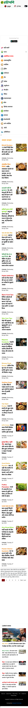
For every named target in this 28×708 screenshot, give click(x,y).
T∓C (19, 693)
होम (1, 135)
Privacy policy (13, 695)
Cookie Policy (8, 693)
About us (3, 693)
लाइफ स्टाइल (6, 140)
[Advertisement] (14, 19)
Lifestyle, (7, 159)
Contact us (24, 693)
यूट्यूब (7, 6)
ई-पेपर (17, 6)
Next (21, 580)
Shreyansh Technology (16, 703)
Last (25, 580)
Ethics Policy (15, 693)
